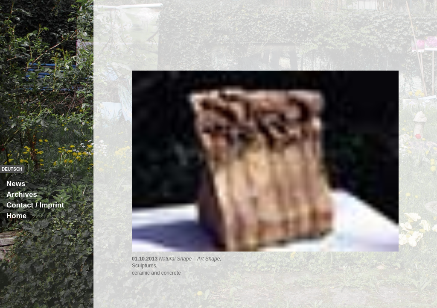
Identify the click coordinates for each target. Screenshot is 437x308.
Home (16, 216)
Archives (21, 194)
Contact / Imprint (35, 205)
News (15, 184)
